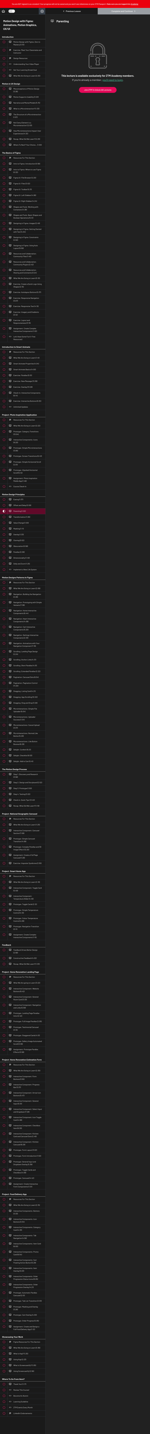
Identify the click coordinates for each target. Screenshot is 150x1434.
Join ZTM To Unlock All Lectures (97, 90)
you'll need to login (112, 79)
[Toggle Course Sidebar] (11, 11)
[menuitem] (42, 11)
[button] (3, 11)
